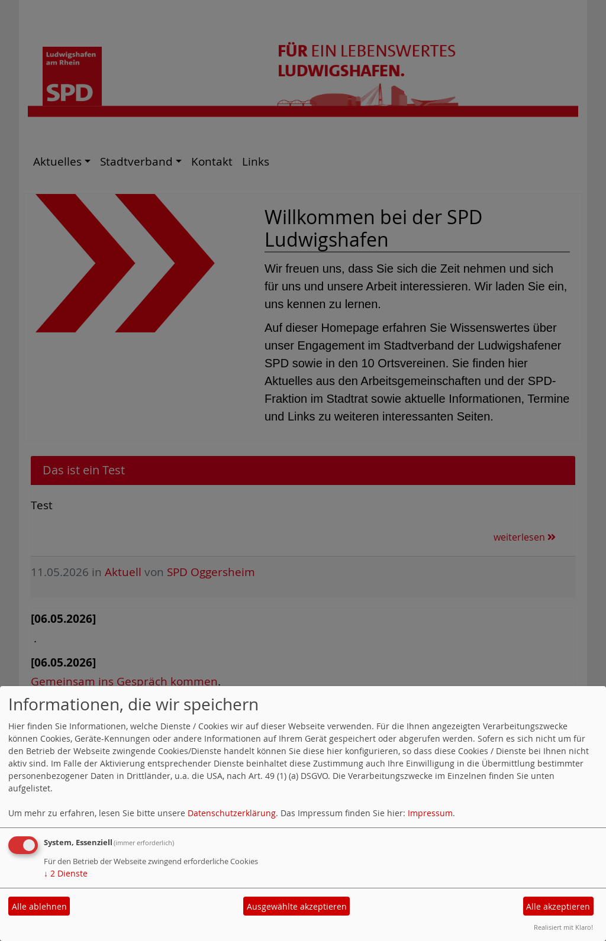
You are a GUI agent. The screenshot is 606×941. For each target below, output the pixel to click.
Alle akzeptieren (558, 906)
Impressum (430, 813)
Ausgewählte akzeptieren (297, 906)
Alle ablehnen (39, 906)
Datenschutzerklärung (232, 813)
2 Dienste (66, 873)
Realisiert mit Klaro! (563, 927)
